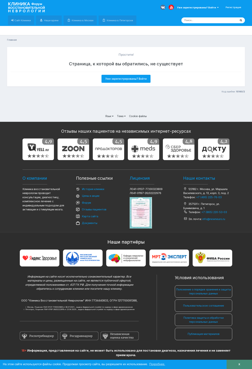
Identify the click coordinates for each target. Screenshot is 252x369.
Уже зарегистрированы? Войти (198, 7)
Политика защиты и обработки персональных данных (203, 320)
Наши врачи (50, 20)
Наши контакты (199, 178)
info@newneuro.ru (213, 219)
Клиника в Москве (82, 20)
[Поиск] (202, 20)
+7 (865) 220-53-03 (214, 212)
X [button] (239, 364)
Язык (109, 116)
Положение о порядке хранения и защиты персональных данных (203, 291)
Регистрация (233, 7)
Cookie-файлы (138, 116)
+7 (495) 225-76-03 (209, 197)
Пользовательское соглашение (203, 305)
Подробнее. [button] (157, 364)
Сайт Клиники (22, 20)
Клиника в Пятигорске (119, 20)
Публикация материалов (204, 334)
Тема (121, 116)
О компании (35, 178)
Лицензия (140, 178)
